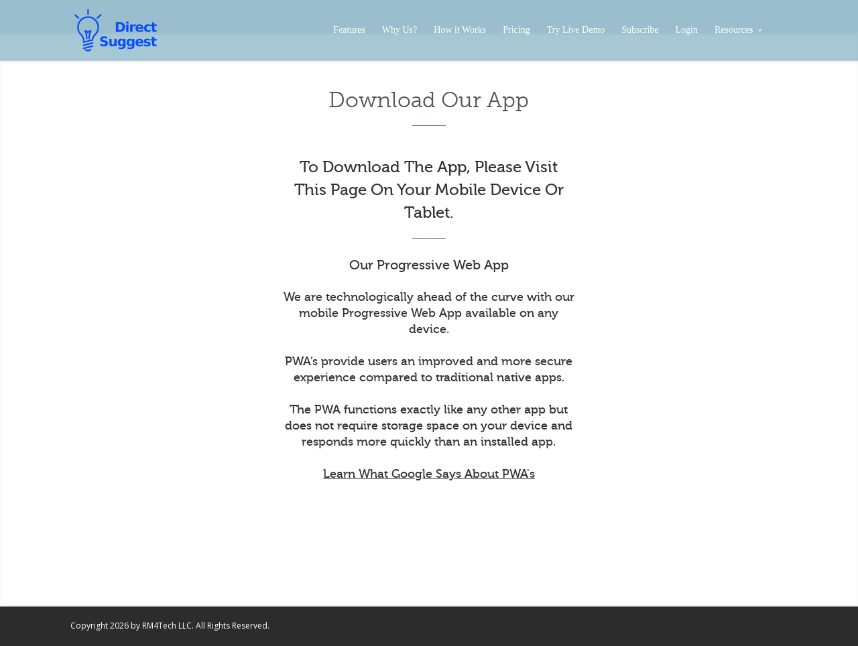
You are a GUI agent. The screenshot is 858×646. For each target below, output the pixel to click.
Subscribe (639, 30)
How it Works (460, 30)
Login (687, 30)
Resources (738, 30)
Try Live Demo (576, 30)
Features (349, 30)
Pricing (516, 30)
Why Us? (400, 30)
